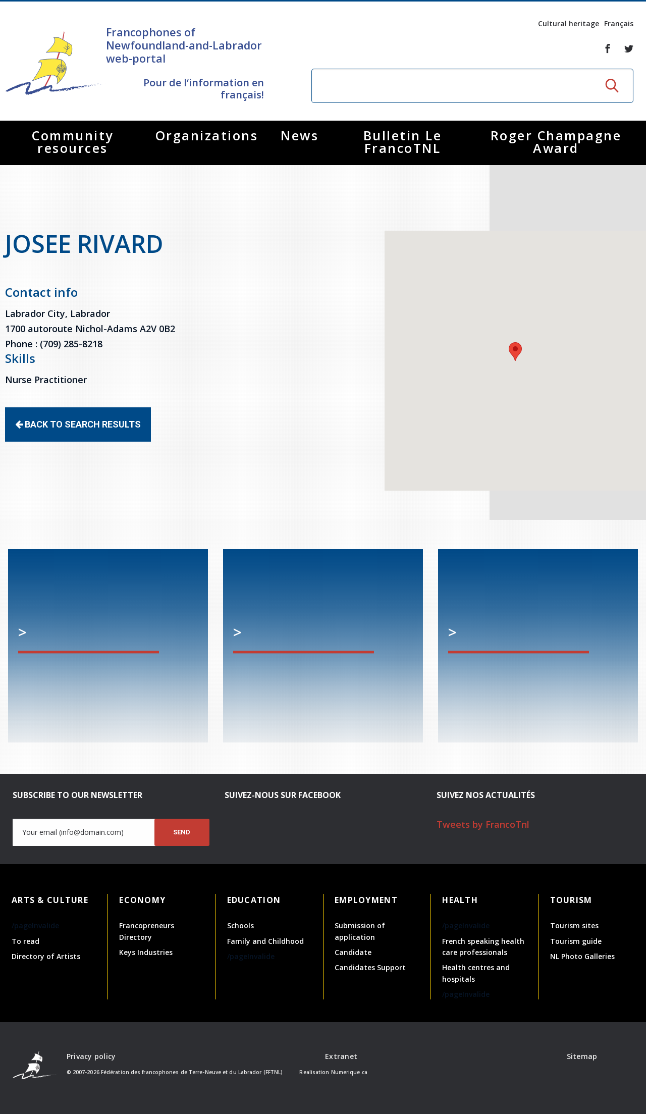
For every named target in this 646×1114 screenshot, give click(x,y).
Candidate (353, 952)
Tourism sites (574, 925)
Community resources (73, 141)
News (299, 135)
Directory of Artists (46, 956)
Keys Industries (146, 952)
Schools (240, 925)
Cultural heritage (568, 23)
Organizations (206, 135)
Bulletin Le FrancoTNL (402, 141)
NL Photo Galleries (582, 956)
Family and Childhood (265, 941)
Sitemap (582, 1056)
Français (618, 23)
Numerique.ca (349, 1072)
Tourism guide (576, 941)
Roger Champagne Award (556, 141)
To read (25, 941)
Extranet (341, 1056)
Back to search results (78, 424)
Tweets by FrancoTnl (483, 824)
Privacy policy (91, 1056)
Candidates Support (370, 967)
